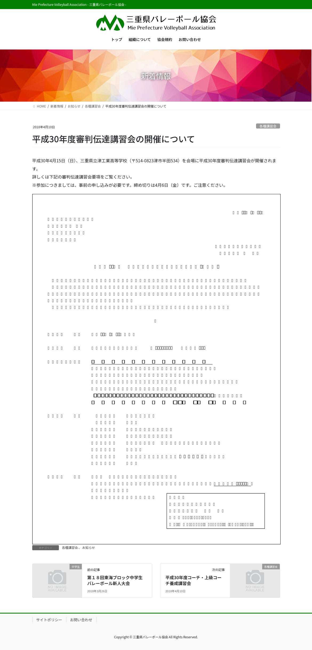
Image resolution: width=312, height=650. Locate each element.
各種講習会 (268, 126)
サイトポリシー (49, 619)
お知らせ (88, 547)
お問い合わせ (81, 619)
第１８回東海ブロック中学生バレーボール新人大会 (115, 580)
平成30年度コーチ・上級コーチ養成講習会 (193, 580)
